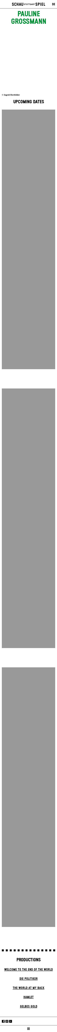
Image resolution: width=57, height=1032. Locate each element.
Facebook (3, 1021)
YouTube (10, 1021)
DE (53, 4)
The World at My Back (28, 988)
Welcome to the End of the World (28, 969)
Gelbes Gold (28, 1006)
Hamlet (28, 997)
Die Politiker (28, 978)
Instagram (6, 1021)
